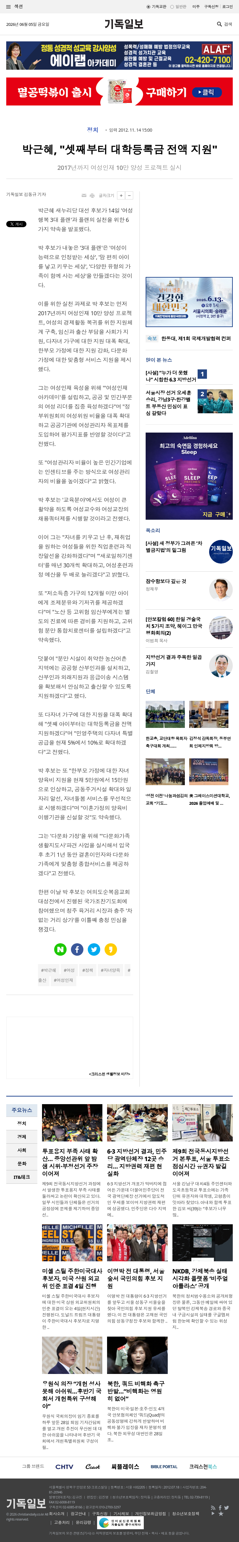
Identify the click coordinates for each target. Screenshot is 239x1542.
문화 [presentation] (21, 1163)
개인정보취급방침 (150, 1513)
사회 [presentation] (21, 1150)
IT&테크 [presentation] (22, 1177)
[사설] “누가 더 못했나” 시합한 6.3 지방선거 (171, 376)
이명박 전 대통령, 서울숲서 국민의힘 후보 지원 (135, 1278)
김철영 (152, 672)
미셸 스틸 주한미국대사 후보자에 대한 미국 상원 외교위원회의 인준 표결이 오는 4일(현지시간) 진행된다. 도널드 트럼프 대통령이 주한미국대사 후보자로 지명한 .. (71, 1311)
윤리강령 (83, 1522)
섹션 (14, 6)
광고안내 (78, 1513)
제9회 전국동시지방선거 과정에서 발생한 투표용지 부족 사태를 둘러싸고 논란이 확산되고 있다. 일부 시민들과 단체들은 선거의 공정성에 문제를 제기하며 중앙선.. (71, 1199)
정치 (92, 130)
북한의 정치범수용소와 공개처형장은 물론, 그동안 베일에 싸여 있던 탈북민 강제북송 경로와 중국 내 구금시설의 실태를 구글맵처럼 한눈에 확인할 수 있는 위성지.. (202, 1311)
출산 (42, 980)
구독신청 (211, 6)
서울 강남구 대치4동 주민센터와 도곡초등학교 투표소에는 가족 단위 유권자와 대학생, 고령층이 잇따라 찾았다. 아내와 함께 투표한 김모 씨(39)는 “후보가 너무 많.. (202, 1199)
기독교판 (159, 6)
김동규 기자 (35, 194)
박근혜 (50, 970)
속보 (152, 338)
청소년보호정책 (185, 1513)
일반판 (181, 6)
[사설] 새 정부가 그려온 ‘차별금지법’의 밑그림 (174, 547)
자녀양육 (111, 970)
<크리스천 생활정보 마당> (109, 1074)
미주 (195, 6)
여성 (70, 970)
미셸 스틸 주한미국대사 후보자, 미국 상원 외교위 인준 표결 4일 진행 (72, 1278)
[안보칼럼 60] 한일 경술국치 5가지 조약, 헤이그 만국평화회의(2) (174, 626)
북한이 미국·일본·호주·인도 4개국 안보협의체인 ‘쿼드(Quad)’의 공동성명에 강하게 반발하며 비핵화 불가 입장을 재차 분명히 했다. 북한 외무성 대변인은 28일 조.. (136, 1424)
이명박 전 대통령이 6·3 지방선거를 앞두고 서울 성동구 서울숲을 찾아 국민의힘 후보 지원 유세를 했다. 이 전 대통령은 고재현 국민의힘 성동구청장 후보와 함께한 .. (137, 1308)
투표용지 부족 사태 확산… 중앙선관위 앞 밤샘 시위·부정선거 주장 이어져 (70, 1162)
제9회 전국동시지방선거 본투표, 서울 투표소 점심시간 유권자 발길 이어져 (201, 1162)
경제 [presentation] (21, 1137)
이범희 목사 (156, 641)
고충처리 (62, 1522)
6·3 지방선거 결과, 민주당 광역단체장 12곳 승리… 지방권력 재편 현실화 (136, 1162)
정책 (89, 970)
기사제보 (121, 1513)
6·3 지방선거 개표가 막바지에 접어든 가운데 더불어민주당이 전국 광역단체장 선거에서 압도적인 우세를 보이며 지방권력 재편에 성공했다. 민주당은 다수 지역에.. (137, 1199)
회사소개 (56, 1513)
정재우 (152, 589)
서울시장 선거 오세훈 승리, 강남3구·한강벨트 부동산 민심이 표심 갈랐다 (168, 403)
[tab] (21, 1123)
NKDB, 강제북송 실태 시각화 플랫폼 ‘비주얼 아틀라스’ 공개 (200, 1278)
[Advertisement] (189, 230)
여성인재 (65, 980)
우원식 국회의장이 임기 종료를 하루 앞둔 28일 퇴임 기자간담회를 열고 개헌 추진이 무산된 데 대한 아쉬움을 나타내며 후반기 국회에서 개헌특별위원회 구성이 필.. (72, 1431)
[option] (167, 726)
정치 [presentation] (21, 1123)
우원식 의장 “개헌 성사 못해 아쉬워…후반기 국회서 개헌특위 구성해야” (71, 1395)
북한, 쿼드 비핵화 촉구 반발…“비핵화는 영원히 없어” (135, 1391)
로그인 (227, 6)
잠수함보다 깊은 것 (166, 581)
